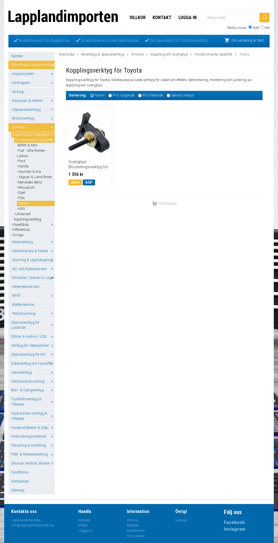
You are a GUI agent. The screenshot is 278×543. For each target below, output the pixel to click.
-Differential (20, 229)
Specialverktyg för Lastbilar (33, 325)
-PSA (21, 198)
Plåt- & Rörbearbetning (33, 454)
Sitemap (18, 490)
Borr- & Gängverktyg (33, 390)
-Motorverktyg (33, 242)
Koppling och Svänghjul (169, 54)
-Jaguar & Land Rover (34, 177)
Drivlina (137, 54)
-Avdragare (33, 82)
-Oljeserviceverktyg (33, 109)
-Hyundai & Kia (29, 171)
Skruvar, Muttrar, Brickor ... (33, 463)
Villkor (138, 17)
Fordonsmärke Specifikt (213, 54)
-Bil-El (33, 295)
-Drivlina (33, 127)
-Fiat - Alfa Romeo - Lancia (32, 153)
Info (75, 182)
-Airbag (17, 91)
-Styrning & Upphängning (33, 260)
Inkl (267, 28)
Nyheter (17, 56)
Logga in (187, 17)
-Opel (21, 192)
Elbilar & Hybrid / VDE (33, 336)
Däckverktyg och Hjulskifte (33, 363)
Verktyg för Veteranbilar (33, 345)
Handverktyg (33, 372)
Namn (100, 95)
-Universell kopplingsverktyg (27, 216)
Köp (89, 182)
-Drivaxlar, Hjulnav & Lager (33, 277)
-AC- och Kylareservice (33, 269)
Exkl (256, 28)
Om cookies (135, 536)
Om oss (133, 520)
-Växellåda (33, 224)
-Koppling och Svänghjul (33, 134)
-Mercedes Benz (29, 182)
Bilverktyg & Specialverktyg (33, 65)
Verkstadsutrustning (33, 381)
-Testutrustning (33, 313)
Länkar (181, 520)
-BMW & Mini (27, 145)
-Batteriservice (22, 304)
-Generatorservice (25, 286)
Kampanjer (20, 481)
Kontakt (162, 17)
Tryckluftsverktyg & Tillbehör (33, 401)
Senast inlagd (182, 95)
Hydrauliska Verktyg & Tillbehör (33, 416)
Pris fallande (153, 95)
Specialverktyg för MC (33, 354)
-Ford (21, 161)
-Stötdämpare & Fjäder (33, 251)
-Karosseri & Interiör (33, 100)
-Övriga (17, 235)
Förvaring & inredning (33, 445)
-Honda (23, 166)
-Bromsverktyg (33, 118)
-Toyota (22, 203)
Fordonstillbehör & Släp (33, 427)
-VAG (21, 208)
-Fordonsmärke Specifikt (34, 140)
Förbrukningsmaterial (33, 436)
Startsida (66, 54)
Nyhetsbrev (136, 530)
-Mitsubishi (26, 187)
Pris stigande (123, 95)
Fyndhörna (19, 472)
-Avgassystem (33, 74)
